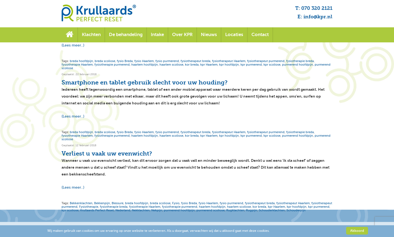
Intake (157, 34)
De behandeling (126, 34)
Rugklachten (235, 210)
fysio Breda (125, 61)
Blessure (117, 203)
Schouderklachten (272, 210)
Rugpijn (251, 210)
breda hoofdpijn (81, 61)
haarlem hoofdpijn (144, 64)
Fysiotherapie (88, 207)
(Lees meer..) (73, 45)
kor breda (192, 64)
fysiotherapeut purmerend (266, 61)
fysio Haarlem (144, 61)
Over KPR (182, 34)
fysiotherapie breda (300, 61)
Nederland (122, 210)
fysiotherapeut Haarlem (228, 61)
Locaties (234, 34)
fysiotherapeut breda (195, 61)
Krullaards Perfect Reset (97, 210)
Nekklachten (141, 210)
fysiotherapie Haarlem (77, 64)
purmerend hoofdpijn (297, 64)
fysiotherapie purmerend (112, 64)
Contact (260, 34)
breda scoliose (105, 61)
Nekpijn (156, 210)
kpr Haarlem (209, 64)
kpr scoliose (271, 64)
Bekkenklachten (81, 203)
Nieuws (209, 34)
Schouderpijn (296, 210)
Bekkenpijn (102, 203)
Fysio (175, 203)
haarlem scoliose (171, 64)
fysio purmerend (167, 61)
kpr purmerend (251, 64)
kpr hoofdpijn (229, 64)
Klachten (91, 34)
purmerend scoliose (210, 210)
